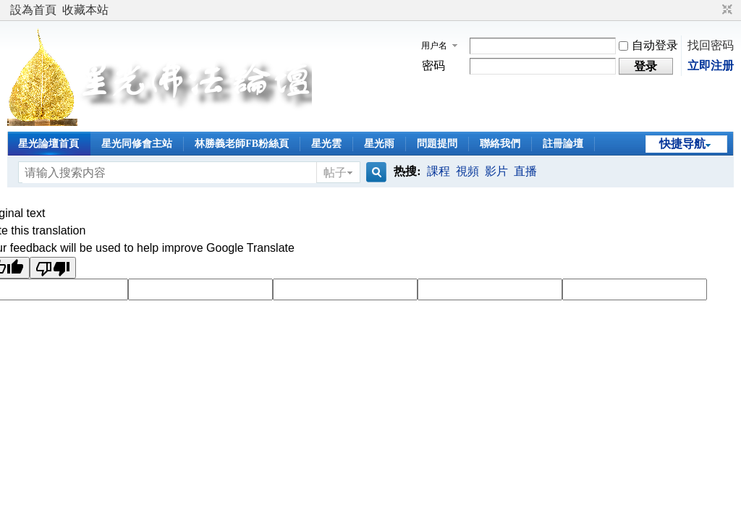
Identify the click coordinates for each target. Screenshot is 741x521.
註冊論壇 (563, 143)
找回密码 (710, 45)
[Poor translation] (53, 268)
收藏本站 (85, 10)
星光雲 (326, 143)
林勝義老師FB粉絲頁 (242, 143)
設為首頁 (33, 10)
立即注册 (710, 65)
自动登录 (648, 45)
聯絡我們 (500, 143)
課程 (438, 171)
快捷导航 (682, 143)
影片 (496, 171)
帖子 (335, 172)
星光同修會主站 (136, 143)
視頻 (467, 171)
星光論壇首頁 (48, 143)
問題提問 (437, 143)
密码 (433, 65)
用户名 (434, 46)
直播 (525, 171)
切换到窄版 (725, 10)
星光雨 (379, 143)
